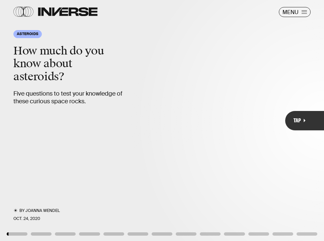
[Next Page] (215, 120)
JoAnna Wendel (42, 210)
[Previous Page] (53, 120)
